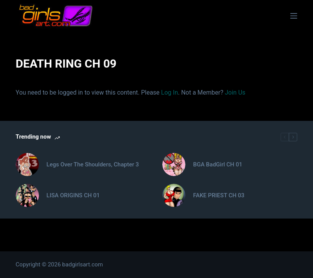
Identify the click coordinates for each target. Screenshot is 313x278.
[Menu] (293, 15)
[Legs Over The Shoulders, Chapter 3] (27, 164)
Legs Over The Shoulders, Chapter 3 (93, 164)
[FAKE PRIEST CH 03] (173, 195)
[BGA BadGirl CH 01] (173, 164)
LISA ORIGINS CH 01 (73, 195)
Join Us (235, 92)
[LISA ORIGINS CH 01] (27, 195)
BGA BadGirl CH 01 (217, 164)
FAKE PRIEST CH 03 (218, 195)
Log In (169, 92)
